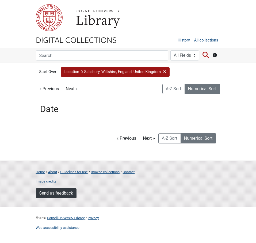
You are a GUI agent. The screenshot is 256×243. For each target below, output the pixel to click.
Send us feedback (56, 193)
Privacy (93, 218)
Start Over (47, 72)
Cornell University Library (66, 218)
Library (97, 17)
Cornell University (49, 17)
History (184, 40)
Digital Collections (76, 39)
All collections (206, 40)
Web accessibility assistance (57, 228)
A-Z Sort (173, 88)
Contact (129, 172)
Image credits (46, 181)
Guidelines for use (73, 172)
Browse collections (105, 172)
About (52, 172)
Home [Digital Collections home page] (40, 172)
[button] (115, 72)
